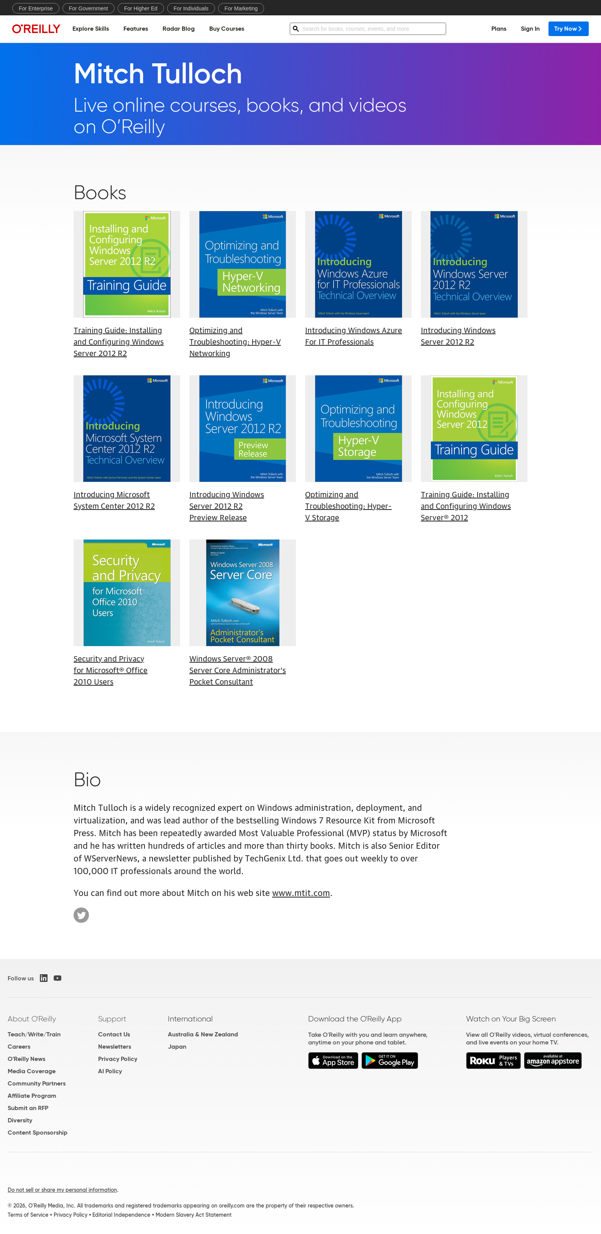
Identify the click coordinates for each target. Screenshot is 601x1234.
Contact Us (114, 1034)
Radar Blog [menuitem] (179, 29)
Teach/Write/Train (34, 1034)
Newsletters (114, 1047)
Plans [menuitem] (498, 29)
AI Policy (110, 1071)
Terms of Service (28, 1214)
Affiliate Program (32, 1096)
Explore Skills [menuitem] (90, 29)
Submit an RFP (28, 1108)
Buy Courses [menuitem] (226, 29)
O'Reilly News (26, 1059)
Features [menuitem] (135, 29)
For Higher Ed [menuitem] (141, 8)
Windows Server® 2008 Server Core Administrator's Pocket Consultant (237, 669)
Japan (177, 1047)
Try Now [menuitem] (568, 29)
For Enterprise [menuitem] (36, 8)
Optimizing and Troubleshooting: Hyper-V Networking (235, 341)
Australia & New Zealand (203, 1034)
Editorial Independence (121, 1214)
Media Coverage (32, 1071)
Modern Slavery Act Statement (194, 1214)
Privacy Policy (117, 1059)
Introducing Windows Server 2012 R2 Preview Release (226, 505)
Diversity (20, 1120)
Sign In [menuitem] (530, 29)
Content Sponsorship (37, 1132)
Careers (19, 1047)
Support (112, 1018)
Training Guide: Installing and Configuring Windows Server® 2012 (466, 505)
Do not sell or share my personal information (62, 1189)
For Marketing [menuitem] (241, 8)
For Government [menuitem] (88, 8)
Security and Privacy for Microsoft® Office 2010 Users (111, 669)
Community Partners (37, 1083)
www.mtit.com (301, 892)
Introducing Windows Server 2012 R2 (458, 335)
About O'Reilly (32, 1018)
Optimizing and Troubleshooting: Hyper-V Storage (348, 505)
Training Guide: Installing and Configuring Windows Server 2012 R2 (119, 341)
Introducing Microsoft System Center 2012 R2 (114, 499)
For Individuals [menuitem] (191, 8)
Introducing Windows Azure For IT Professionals (353, 335)
